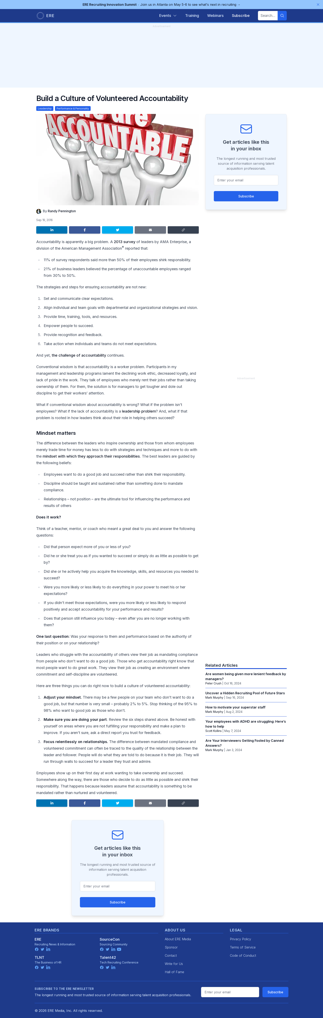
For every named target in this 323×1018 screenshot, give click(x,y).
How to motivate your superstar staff (235, 707)
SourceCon (110, 939)
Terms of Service (243, 947)
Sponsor (171, 947)
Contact (171, 955)
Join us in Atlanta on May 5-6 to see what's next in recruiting (162, 4)
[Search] (282, 15)
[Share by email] (150, 230)
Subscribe (117, 902)
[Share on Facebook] (84, 230)
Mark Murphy (214, 697)
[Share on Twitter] (117, 230)
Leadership (45, 108)
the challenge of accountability (79, 355)
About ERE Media (178, 939)
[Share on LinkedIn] (51, 230)
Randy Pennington (62, 211)
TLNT (39, 957)
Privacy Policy (240, 939)
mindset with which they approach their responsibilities (91, 456)
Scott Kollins (213, 731)
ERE (38, 939)
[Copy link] (183, 230)
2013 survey (124, 242)
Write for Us (174, 964)
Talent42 (108, 957)
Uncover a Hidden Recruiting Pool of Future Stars (245, 693)
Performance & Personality (73, 108)
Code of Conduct (243, 955)
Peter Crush (213, 683)
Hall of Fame (174, 972)
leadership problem (139, 411)
